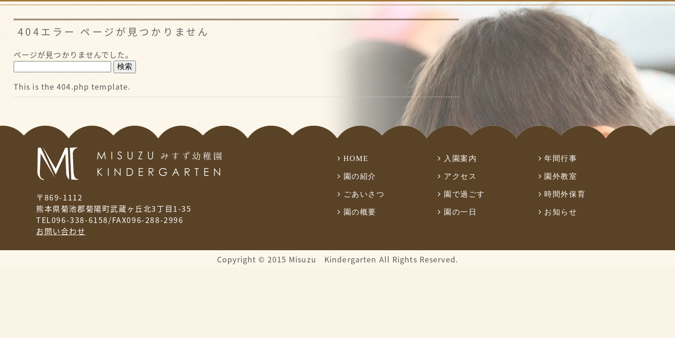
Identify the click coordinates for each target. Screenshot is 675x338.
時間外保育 (564, 194)
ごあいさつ (364, 194)
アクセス (460, 176)
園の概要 (360, 212)
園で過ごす (464, 194)
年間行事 (560, 158)
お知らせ (560, 212)
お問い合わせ (61, 231)
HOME (356, 158)
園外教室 (560, 176)
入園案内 (460, 158)
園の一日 (460, 212)
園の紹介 (360, 176)
